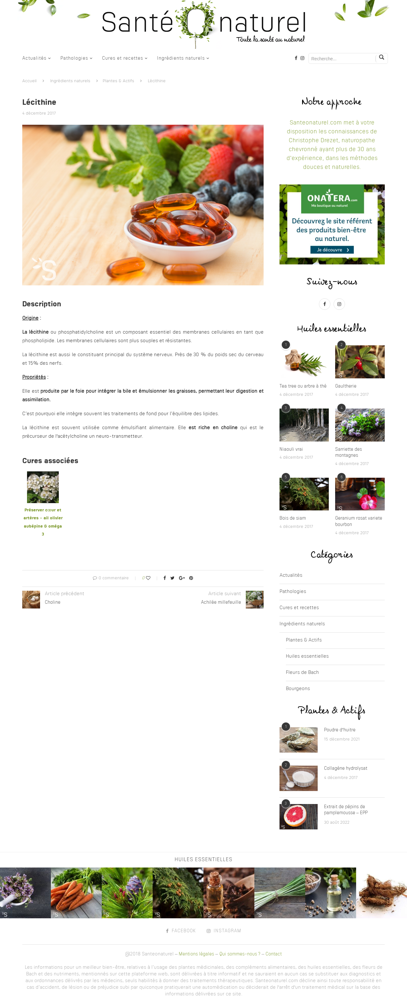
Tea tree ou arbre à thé (303, 386)
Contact (274, 954)
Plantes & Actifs (118, 81)
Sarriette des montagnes (348, 452)
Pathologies (74, 58)
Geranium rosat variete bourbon (358, 521)
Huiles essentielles (307, 656)
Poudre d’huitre (340, 730)
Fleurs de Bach (302, 672)
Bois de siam (292, 518)
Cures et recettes (122, 58)
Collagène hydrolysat (345, 768)
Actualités (34, 58)
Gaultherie (345, 386)
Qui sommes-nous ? (239, 954)
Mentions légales (196, 954)
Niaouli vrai (291, 449)
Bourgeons (298, 689)
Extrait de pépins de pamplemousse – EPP (346, 810)
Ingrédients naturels (181, 58)
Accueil (29, 81)
